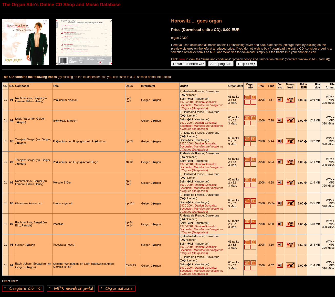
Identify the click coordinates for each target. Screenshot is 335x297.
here (182, 59)
